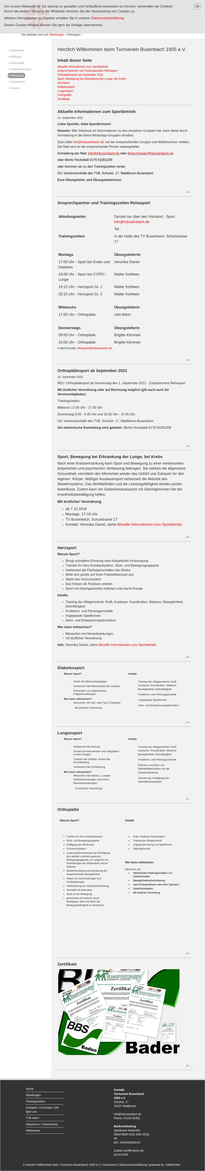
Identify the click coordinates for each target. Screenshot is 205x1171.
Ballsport (16, 56)
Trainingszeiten (35, 1101)
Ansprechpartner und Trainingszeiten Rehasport (87, 70)
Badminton (17, 50)
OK (197, 6)
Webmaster (33, 1130)
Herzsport (63, 82)
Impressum (110, 1164)
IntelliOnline (172, 1164)
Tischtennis (18, 81)
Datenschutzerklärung (133, 1164)
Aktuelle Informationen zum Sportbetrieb (82, 66)
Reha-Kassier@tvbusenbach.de (150, 153)
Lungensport (65, 91)
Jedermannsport (21, 69)
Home (29, 1088)
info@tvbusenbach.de (88, 142)
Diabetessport (66, 86)
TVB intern (32, 1118)
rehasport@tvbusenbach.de (94, 348)
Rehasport (17, 75)
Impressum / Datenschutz (42, 1124)
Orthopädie (64, 95)
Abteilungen (56, 34)
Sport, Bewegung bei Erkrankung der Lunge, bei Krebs (91, 78)
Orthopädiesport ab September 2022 (80, 74)
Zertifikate (63, 99)
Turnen (15, 88)
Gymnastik (17, 63)
